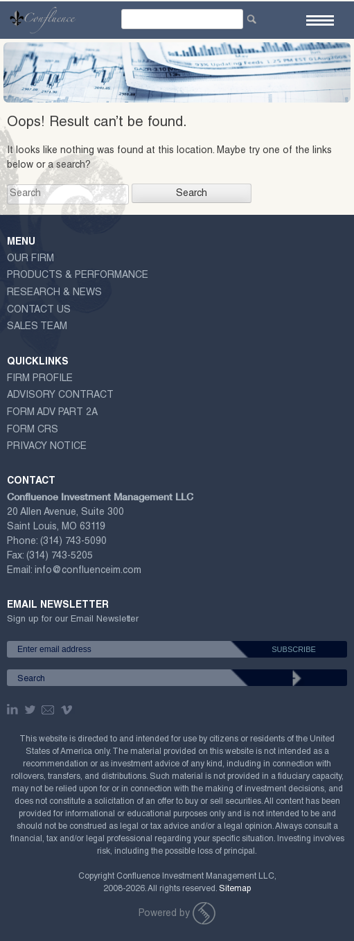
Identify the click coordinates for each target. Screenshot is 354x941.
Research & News (54, 293)
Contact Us (39, 310)
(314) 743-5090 (73, 542)
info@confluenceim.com (88, 571)
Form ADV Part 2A (52, 413)
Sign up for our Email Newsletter (73, 622)
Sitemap (235, 889)
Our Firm (30, 259)
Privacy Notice (47, 447)
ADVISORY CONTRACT (60, 396)
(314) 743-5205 (59, 556)
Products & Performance (77, 276)
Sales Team (37, 327)
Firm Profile (40, 379)
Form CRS (32, 430)
